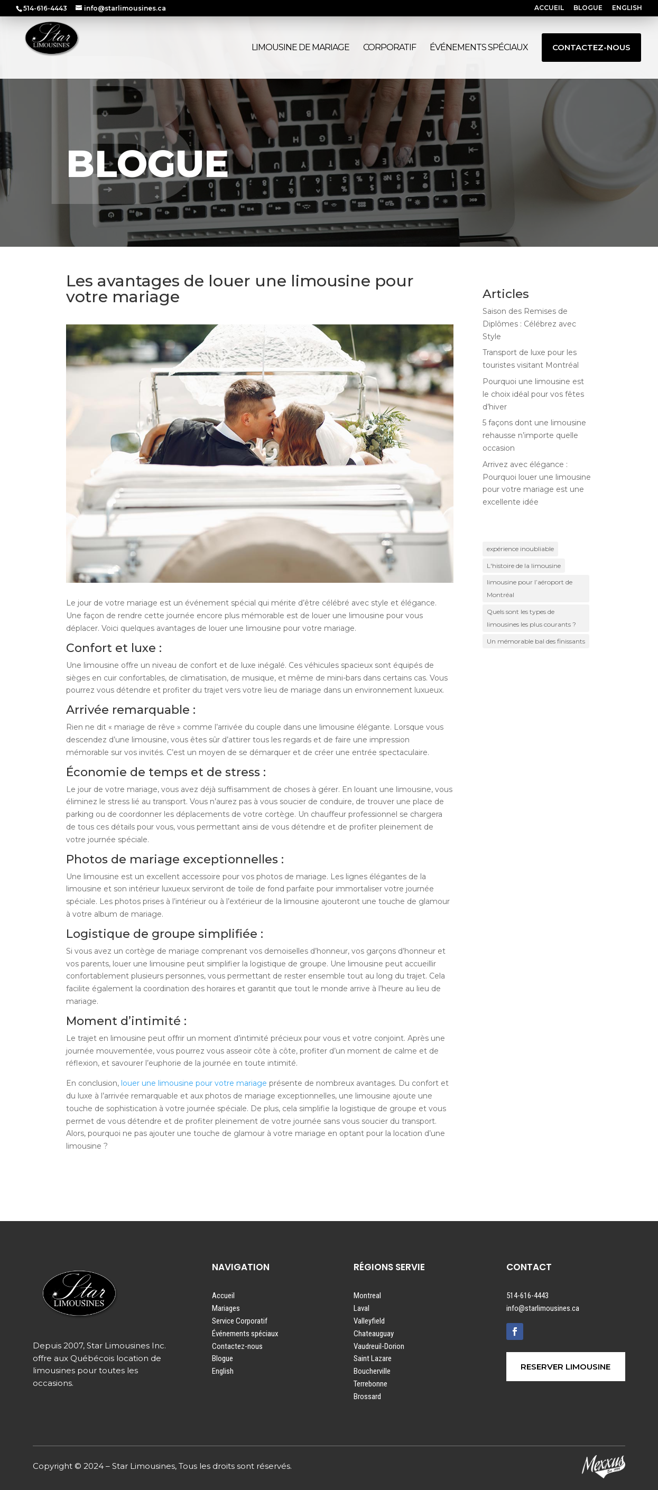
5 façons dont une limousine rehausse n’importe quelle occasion (534, 435)
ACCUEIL (549, 8)
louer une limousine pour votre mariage (194, 1083)
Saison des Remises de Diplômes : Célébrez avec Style (529, 323)
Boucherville (372, 1371)
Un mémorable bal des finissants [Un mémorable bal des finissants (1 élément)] (536, 641)
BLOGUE (588, 8)
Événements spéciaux (245, 1333)
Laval (361, 1308)
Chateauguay (374, 1333)
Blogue (222, 1358)
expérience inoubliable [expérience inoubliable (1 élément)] (520, 549)
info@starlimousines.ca (542, 1308)
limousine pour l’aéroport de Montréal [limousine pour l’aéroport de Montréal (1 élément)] (529, 588)
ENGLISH (627, 8)
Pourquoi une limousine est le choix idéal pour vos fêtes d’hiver (533, 394)
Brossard (367, 1396)
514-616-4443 (527, 1295)
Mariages (226, 1308)
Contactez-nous (237, 1346)
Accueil (223, 1295)
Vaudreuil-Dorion (379, 1346)
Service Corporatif (239, 1321)
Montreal (367, 1295)
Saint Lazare (373, 1358)
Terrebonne (370, 1384)
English (223, 1371)
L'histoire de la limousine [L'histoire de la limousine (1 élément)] (524, 566)
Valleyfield (369, 1321)
